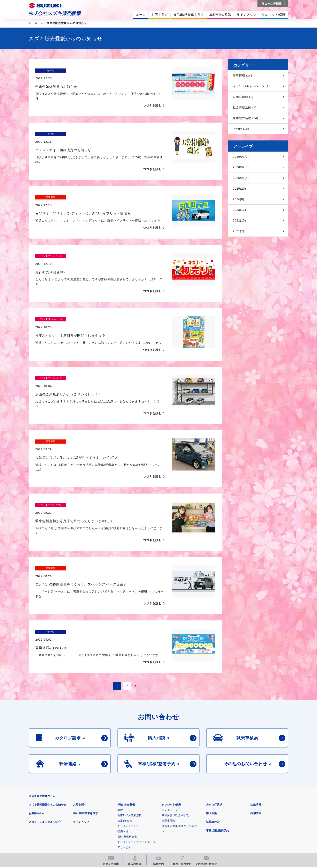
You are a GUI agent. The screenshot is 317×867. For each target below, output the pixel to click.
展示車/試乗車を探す (85, 745)
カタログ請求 (214, 736)
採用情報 (255, 745)
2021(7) (238, 231)
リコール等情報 (203, 822)
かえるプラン (170, 742)
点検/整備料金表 (127, 769)
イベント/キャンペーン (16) (252, 86)
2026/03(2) (241, 156)
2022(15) (239, 220)
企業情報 (255, 736)
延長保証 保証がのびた (175, 747)
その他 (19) (241, 128)
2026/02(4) (241, 167)
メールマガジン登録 (152, 822)
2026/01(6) (241, 178)
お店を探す (79, 736)
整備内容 (122, 763)
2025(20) (239, 188)
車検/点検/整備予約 (217, 762)
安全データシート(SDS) (43, 803)
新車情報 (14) (242, 75)
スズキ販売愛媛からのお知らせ (67, 23)
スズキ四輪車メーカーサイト (50, 822)
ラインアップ (81, 754)
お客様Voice (36, 745)
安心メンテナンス (128, 758)
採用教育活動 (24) (245, 118)
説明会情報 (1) (243, 97)
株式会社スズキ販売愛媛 (55, 13)
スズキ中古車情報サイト (254, 822)
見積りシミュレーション (101, 822)
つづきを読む (152, 97)
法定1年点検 (124, 753)
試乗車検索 (212, 754)
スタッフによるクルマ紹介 (45, 754)
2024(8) (238, 199)
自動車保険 (168, 753)
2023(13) (239, 209)
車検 (120, 742)
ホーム (33, 23)
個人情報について (106, 803)
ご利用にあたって (76, 803)
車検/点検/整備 (126, 736)
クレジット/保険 (171, 736)
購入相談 (211, 745)
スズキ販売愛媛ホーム (42, 728)
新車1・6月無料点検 (129, 747)
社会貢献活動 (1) (244, 107)
